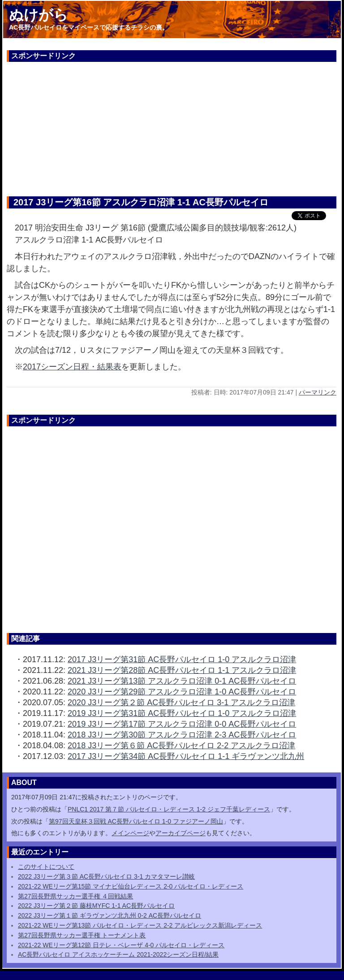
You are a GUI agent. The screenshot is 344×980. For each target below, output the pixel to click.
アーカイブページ (180, 833)
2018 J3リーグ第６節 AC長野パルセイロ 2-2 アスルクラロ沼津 (181, 745)
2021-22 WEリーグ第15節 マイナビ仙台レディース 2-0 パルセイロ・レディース (130, 886)
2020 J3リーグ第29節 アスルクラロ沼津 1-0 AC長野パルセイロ (182, 691)
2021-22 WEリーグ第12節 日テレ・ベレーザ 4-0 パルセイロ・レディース (121, 945)
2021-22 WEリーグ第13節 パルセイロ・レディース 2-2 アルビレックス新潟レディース (140, 925)
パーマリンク (317, 392)
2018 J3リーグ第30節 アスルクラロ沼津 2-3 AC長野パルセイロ (182, 734)
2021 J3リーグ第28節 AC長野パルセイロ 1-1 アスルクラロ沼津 (182, 670)
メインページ (130, 833)
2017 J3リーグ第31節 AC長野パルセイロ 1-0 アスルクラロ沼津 (182, 659)
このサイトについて (46, 866)
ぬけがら (38, 15)
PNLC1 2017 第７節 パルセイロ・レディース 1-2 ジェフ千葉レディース (169, 809)
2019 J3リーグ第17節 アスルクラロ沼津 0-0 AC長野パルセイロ (182, 724)
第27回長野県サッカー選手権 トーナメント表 (82, 935)
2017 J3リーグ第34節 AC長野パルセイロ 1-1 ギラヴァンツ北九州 (186, 756)
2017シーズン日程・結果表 (72, 366)
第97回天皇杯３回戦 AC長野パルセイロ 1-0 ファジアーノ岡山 (136, 821)
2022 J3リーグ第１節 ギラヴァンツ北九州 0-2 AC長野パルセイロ (109, 915)
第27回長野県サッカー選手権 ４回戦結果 (75, 896)
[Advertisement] (171, 124)
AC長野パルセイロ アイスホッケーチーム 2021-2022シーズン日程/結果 (118, 954)
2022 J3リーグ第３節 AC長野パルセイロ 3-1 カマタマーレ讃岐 (106, 876)
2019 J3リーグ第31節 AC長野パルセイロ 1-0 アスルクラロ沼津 (182, 713)
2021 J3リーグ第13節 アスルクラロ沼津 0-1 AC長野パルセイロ (182, 680)
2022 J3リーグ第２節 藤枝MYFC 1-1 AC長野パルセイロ (96, 905)
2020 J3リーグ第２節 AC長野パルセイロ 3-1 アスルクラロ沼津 (181, 702)
